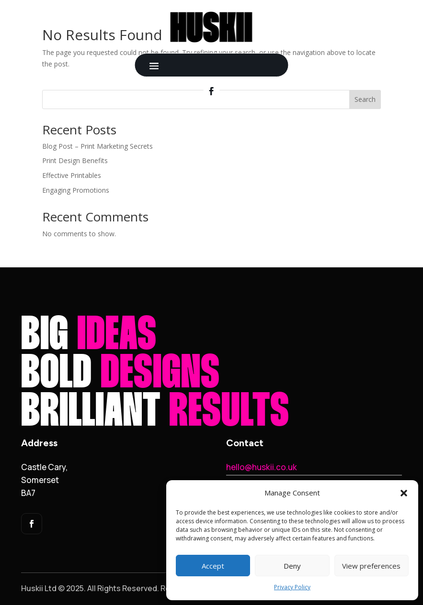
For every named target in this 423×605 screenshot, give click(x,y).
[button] (404, 493)
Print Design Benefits (75, 160)
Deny (292, 566)
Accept (213, 566)
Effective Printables (71, 175)
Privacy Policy (292, 587)
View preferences (371, 566)
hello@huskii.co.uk (261, 467)
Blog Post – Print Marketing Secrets (97, 146)
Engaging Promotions (75, 190)
